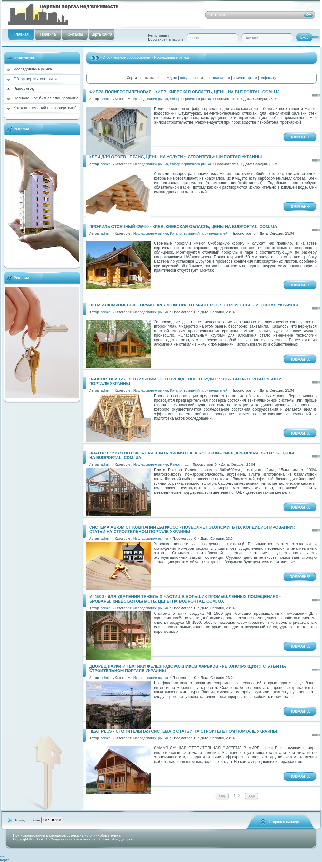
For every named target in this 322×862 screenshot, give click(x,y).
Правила (48, 34)
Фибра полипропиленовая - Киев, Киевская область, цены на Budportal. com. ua (184, 92)
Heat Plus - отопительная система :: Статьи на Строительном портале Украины (183, 731)
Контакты (74, 34)
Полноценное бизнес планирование (46, 98)
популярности (191, 78)
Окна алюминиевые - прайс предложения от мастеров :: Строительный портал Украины (193, 305)
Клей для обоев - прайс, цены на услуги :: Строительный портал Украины (175, 157)
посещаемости (218, 78)
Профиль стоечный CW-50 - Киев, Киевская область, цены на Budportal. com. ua (183, 226)
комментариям (245, 78)
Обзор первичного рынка (36, 79)
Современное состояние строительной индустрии (92, 839)
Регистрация (158, 35)
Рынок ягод (24, 88)
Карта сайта (101, 34)
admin (105, 99)
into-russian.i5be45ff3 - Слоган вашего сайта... (97, 15)
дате (173, 78)
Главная (21, 34)
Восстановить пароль (166, 39)
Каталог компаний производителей (45, 108)
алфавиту (268, 78)
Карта (4, 860)
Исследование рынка (33, 69)
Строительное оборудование (126, 57)
